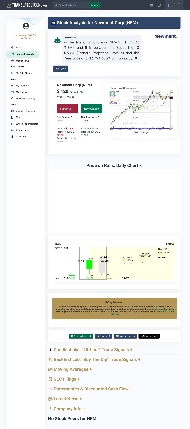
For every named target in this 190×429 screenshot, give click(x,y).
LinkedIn (125, 336)
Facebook (81, 336)
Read (61, 69)
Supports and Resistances (141, 110)
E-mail (149, 336)
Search (94, 5)
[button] (151, 5)
